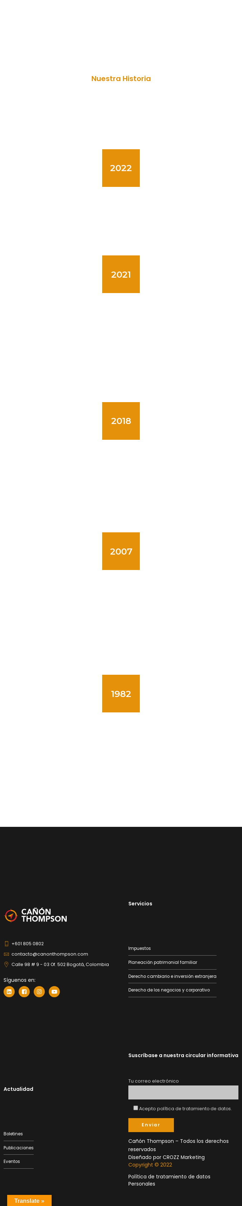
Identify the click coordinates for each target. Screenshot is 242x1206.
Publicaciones (20, 1147)
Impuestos (140, 948)
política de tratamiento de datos (195, 1108)
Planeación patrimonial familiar (164, 962)
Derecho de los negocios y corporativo (172, 989)
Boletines (14, 1134)
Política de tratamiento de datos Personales (169, 1180)
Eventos (12, 1161)
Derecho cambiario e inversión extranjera (175, 976)
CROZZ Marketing (184, 1156)
